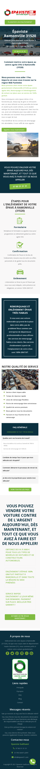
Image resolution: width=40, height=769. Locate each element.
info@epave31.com (21, 757)
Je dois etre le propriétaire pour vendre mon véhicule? (19, 479)
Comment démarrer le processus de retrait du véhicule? (20, 469)
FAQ (20, 695)
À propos (20, 691)
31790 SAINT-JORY (21, 753)
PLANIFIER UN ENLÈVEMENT (20, 22)
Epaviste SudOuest (20, 744)
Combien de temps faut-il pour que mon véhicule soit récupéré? (18, 458)
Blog (20, 699)
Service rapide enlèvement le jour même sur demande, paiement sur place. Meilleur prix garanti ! (19, 599)
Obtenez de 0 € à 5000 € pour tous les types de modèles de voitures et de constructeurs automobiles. (20, 555)
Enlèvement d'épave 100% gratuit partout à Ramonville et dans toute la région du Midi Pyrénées (20, 577)
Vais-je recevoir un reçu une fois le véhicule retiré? (20, 713)
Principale (20, 687)
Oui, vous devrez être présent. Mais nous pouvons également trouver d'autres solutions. (20, 734)
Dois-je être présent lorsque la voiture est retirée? (20, 728)
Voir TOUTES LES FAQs (20, 489)
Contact (20, 702)
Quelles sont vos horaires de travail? (16, 438)
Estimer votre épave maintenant (20, 617)
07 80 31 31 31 (20, 51)
